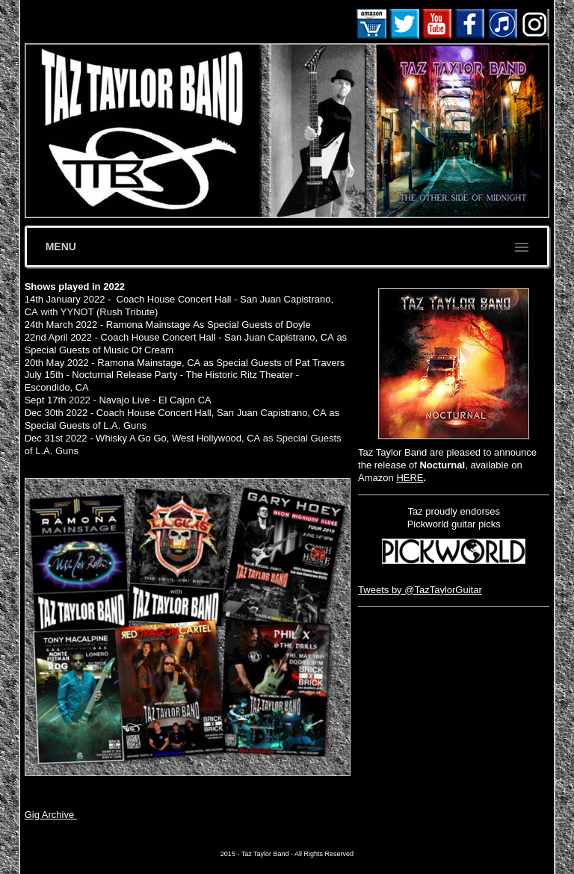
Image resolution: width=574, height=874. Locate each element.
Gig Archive (51, 814)
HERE (409, 477)
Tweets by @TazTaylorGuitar (420, 589)
